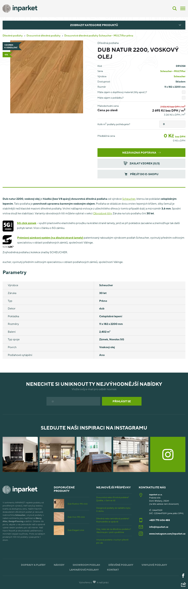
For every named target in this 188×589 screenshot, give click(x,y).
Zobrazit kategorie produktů (94, 25)
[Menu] (182, 8)
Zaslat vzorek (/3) (141, 163)
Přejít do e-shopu (141, 174)
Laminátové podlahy (84, 569)
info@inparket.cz (158, 526)
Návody (59, 564)
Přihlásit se (122, 401)
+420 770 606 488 (159, 520)
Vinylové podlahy (154, 564)
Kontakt (113, 569)
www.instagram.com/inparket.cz (167, 533)
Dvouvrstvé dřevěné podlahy (44, 35)
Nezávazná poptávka (141, 152)
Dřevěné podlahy (13, 35)
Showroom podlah (86, 564)
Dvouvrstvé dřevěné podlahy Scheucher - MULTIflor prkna (98, 35)
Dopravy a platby (33, 564)
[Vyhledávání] (175, 8)
